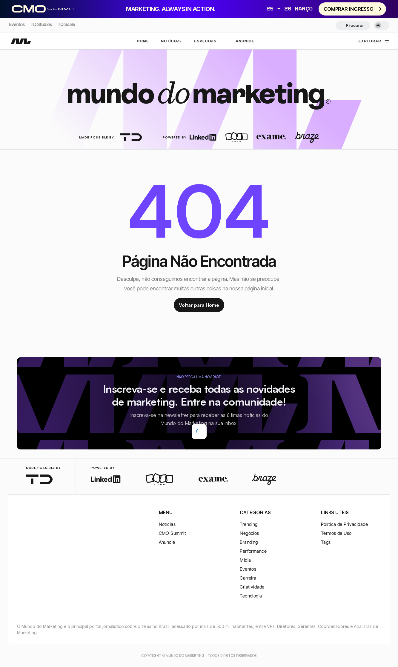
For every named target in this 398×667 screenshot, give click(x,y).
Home (143, 41)
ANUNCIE (245, 41)
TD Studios (41, 24)
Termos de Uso (336, 533)
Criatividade (252, 587)
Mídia (245, 560)
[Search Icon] (353, 25)
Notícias (167, 524)
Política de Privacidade (344, 524)
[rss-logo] (58, 513)
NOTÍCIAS (171, 41)
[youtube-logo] (49, 513)
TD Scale (66, 24)
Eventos (16, 24)
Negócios (249, 533)
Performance (253, 551)
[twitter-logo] (30, 513)
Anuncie (167, 542)
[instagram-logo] (20, 513)
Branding (249, 542)
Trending (249, 524)
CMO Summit (172, 533)
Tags (326, 542)
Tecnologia (251, 596)
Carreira (248, 578)
